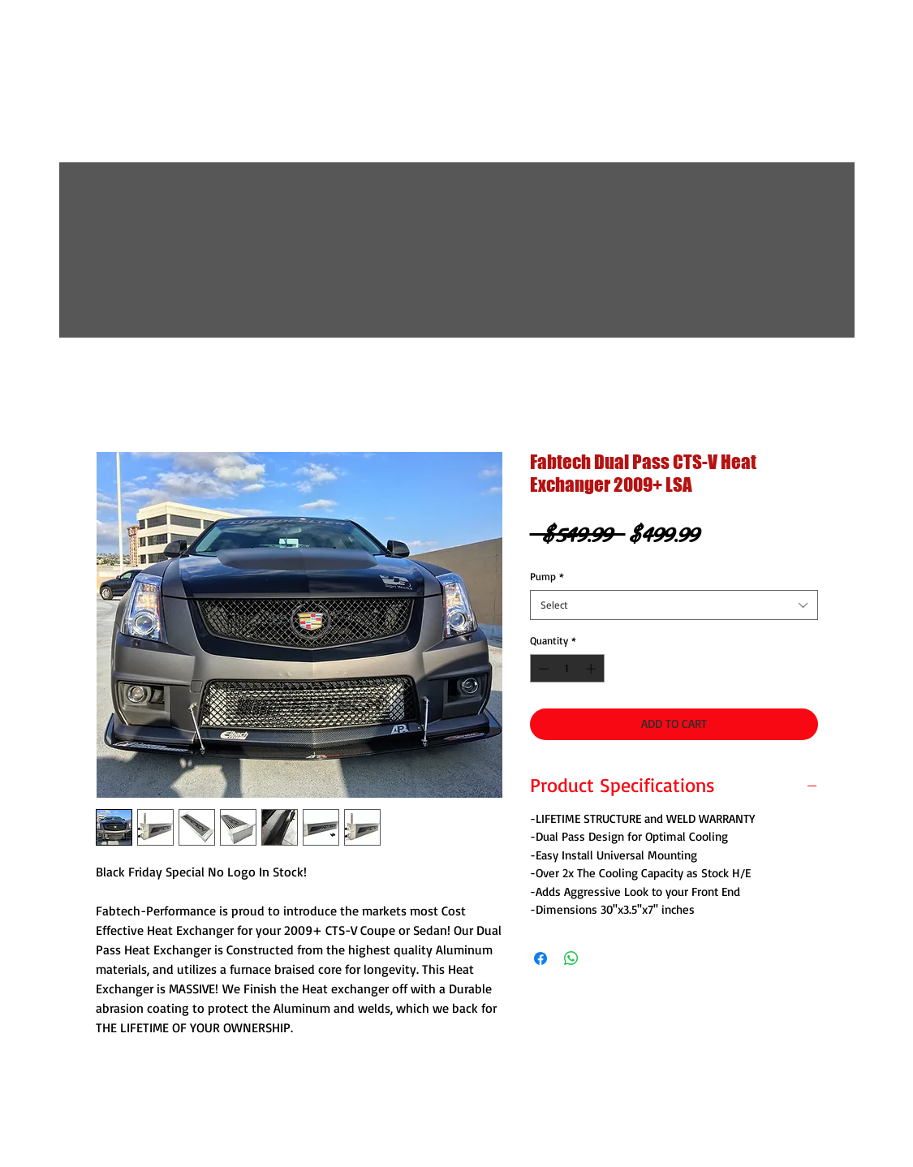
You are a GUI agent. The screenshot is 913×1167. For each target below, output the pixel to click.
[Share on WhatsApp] (571, 958)
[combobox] (674, 604)
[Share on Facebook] (540, 958)
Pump (547, 576)
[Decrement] (542, 669)
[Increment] (592, 669)
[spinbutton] (567, 669)
